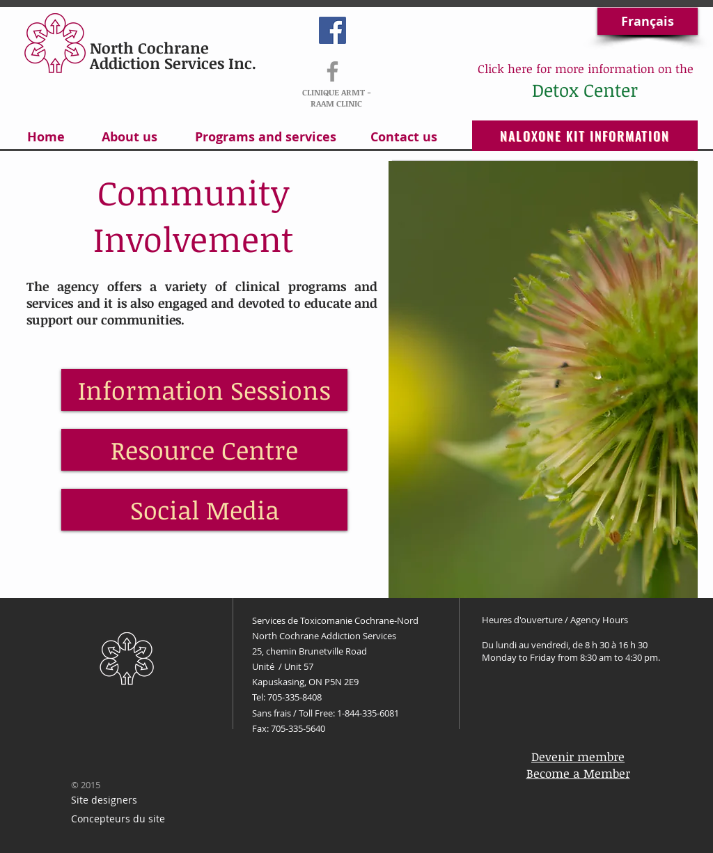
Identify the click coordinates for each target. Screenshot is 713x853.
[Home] (45, 137)
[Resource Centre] (204, 450)
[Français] (647, 21)
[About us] (129, 137)
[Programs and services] (265, 137)
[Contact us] (403, 137)
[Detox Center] (584, 89)
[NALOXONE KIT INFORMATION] (585, 135)
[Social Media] (204, 510)
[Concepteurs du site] (118, 819)
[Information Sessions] (204, 390)
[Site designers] (103, 800)
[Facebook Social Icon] (332, 30)
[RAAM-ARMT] (332, 71)
